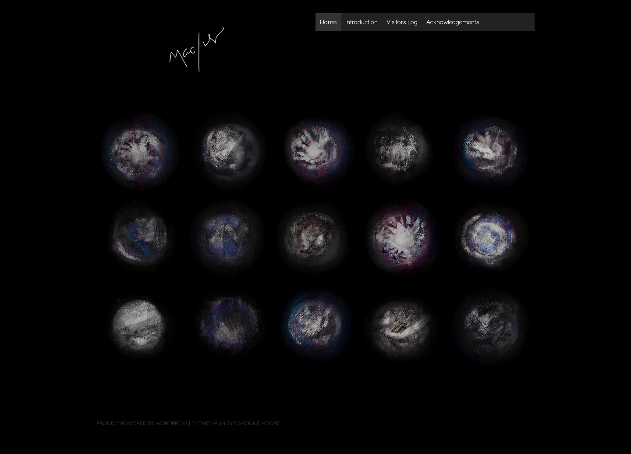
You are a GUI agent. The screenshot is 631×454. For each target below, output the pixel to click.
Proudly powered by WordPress (142, 423)
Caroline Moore (257, 423)
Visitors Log (402, 22)
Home (328, 22)
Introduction (361, 22)
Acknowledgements (452, 22)
